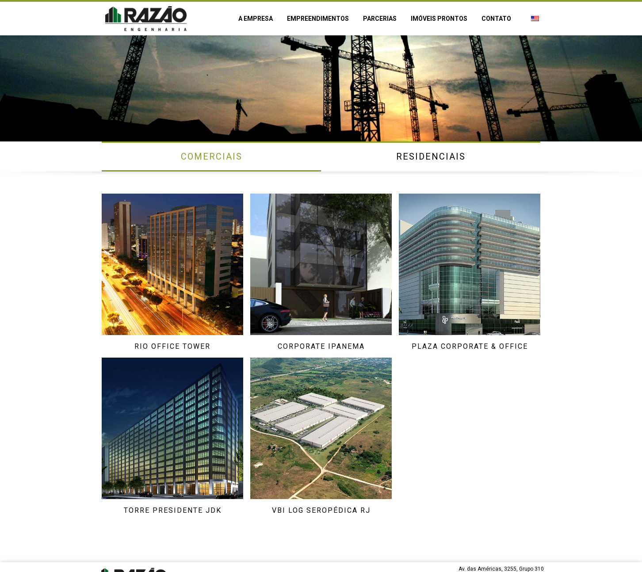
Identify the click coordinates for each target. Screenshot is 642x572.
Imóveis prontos (439, 18)
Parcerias (380, 18)
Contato (496, 18)
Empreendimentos (318, 18)
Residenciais (431, 156)
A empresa (255, 18)
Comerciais (211, 156)
